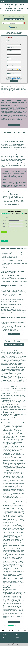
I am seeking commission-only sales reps (14, 41)
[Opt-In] (6, 77)
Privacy (17, 634)
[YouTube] (3, 630)
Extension (8, 57)
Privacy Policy (12, 78)
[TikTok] (15, 630)
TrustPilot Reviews (14, 211)
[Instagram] (6, 630)
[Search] (24, 23)
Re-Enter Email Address (11, 65)
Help (4, 637)
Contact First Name (10, 43)
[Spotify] (9, 630)
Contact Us (17, 637)
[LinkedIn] (19, 630)
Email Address (9, 60)
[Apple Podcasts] (12, 630)
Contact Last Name (10, 47)
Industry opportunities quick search (14, 19)
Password (10, 69)
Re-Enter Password (10, 73)
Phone (8, 53)
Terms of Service (17, 78)
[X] (22, 630)
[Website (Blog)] (25, 630)
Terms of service (12, 640)
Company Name (9, 50)
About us (4, 634)
